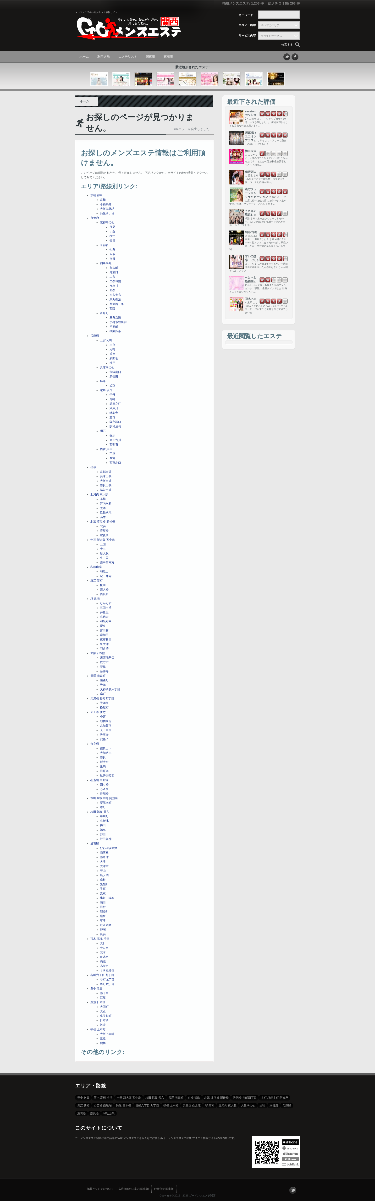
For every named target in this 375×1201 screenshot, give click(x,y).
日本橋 (104, 1020)
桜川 (103, 585)
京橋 (103, 199)
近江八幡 (105, 925)
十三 (103, 549)
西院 (112, 308)
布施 (103, 499)
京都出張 (105, 471)
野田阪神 (105, 839)
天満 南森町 (97, 675)
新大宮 (104, 762)
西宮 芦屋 (106, 449)
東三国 (104, 558)
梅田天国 (250, 151)
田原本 (104, 771)
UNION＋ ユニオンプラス (251, 136)
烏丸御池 (115, 299)
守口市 (104, 947)
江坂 (103, 997)
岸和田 (104, 635)
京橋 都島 (96, 195)
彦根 (103, 879)
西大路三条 (117, 304)
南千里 (104, 993)
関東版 (150, 56)
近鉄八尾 (105, 512)
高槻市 (104, 966)
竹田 (112, 240)
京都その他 (107, 222)
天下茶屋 (105, 730)
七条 (112, 249)
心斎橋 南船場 (99, 780)
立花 (112, 417)
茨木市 (104, 957)
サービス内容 (247, 35)
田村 (103, 907)
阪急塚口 (115, 422)
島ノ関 (104, 875)
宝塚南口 (115, 372)
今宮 (103, 716)
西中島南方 (107, 562)
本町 (103, 807)
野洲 (103, 929)
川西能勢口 (107, 657)
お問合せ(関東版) (164, 1188)
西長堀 (104, 594)
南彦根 (104, 852)
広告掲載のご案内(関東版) (133, 1188)
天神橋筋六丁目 (110, 689)
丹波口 (114, 272)
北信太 (104, 617)
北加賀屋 (105, 725)
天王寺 (104, 734)
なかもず (105, 603)
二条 (112, 276)
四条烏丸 (105, 263)
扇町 (103, 694)
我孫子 (104, 739)
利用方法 (103, 56)
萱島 (103, 666)
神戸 (112, 363)
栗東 (103, 893)
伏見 (112, 227)
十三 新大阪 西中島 (102, 539)
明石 (103, 431)
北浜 (103, 526)
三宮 (112, 344)
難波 (103, 1025)
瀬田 (103, 902)
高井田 (104, 517)
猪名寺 (114, 412)
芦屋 (112, 453)
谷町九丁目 (107, 979)
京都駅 (104, 245)
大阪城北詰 (107, 208)
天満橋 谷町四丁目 (102, 698)
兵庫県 (94, 335)
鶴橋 (103, 1043)
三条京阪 (115, 317)
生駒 (103, 766)
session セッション (250, 115)
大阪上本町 (107, 1034)
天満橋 (104, 703)
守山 (103, 870)
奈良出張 (105, 485)
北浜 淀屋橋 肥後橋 (102, 521)
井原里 (104, 612)
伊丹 (112, 394)
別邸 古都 (251, 232)
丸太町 (114, 267)
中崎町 (104, 816)
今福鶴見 (105, 204)
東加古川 (115, 440)
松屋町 (104, 707)
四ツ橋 (104, 784)
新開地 (114, 358)
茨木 (103, 952)
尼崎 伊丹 (106, 390)
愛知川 (104, 884)
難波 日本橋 (97, 1002)
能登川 (104, 911)
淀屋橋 (104, 530)
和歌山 (104, 571)
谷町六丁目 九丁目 (102, 975)
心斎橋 (104, 789)
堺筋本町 (105, 802)
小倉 (112, 231)
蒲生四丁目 (107, 213)
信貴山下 (105, 748)
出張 (93, 467)
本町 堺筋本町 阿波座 (104, 798)
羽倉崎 (104, 648)
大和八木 (105, 753)
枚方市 (104, 662)
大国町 (104, 1006)
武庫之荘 (115, 403)
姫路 (103, 381)
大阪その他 (97, 653)
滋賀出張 (105, 490)
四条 (112, 290)
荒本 (103, 508)
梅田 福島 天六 (99, 811)
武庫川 (114, 408)
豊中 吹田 (96, 988)
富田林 (104, 630)
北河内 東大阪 (99, 494)
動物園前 (105, 721)
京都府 (94, 218)
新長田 (114, 376)
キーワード (246, 15)
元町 (112, 349)
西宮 (112, 458)
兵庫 (112, 354)
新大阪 (104, 553)
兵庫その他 (107, 367)
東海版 (168, 56)
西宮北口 (115, 462)
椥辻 (112, 236)
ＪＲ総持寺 (107, 970)
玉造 (103, 1038)
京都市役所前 (118, 322)
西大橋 (104, 589)
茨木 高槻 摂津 (99, 938)
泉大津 (104, 644)
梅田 (103, 825)
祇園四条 (115, 331)
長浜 (103, 934)
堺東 (103, 626)
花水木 (249, 298)
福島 (103, 830)
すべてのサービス (271, 35)
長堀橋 (104, 793)
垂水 (112, 435)
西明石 (114, 444)
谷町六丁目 (107, 984)
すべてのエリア (270, 25)
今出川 (114, 286)
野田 (103, 834)
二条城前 (115, 281)
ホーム (84, 56)
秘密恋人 (250, 171)
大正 (103, 1011)
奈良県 (94, 743)
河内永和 (105, 503)
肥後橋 (104, 535)
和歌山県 (96, 567)
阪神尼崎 (115, 426)
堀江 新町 (96, 580)
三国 (103, 544)
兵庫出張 (105, 476)
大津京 (104, 866)
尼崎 (112, 399)
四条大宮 (115, 295)
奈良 (103, 757)
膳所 (103, 916)
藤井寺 (104, 671)
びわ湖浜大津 (108, 848)
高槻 (103, 961)
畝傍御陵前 (107, 775)
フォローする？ (292, 1190)
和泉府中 (105, 621)
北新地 (104, 821)
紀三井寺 (105, 576)
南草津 (104, 857)
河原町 (104, 313)
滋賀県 (94, 843)
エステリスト (127, 56)
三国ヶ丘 (105, 607)
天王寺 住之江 (99, 712)
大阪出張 (105, 480)
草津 (103, 920)
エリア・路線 (247, 25)
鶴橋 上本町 (97, 1029)
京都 (112, 258)
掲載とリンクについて (100, 1188)
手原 (103, 889)
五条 (112, 254)
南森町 (104, 680)
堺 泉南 (95, 598)
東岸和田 (105, 639)
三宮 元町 (106, 340)
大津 (103, 861)
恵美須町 (105, 1015)
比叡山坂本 (107, 898)
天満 (103, 685)
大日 (103, 943)
